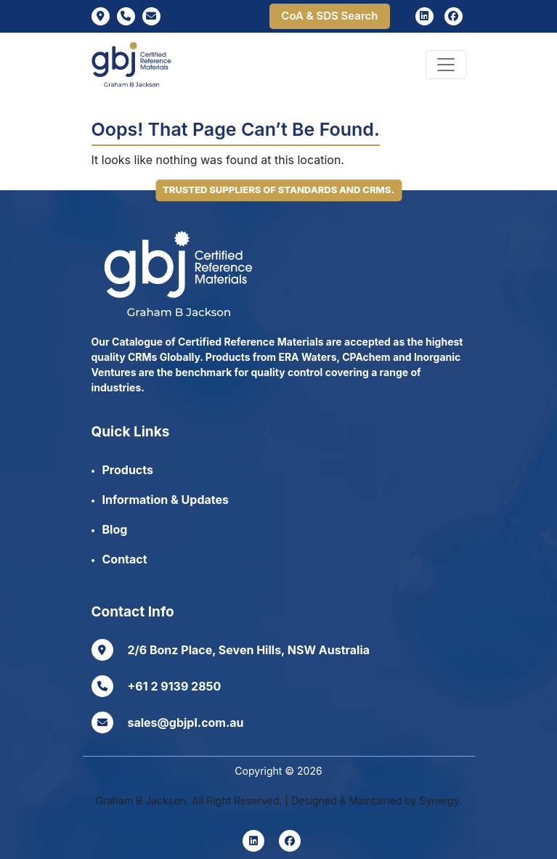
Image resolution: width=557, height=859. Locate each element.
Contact (124, 559)
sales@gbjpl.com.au (168, 722)
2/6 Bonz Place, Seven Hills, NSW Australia (231, 650)
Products (127, 470)
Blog (115, 529)
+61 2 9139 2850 (156, 686)
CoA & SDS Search (329, 16)
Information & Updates (165, 499)
